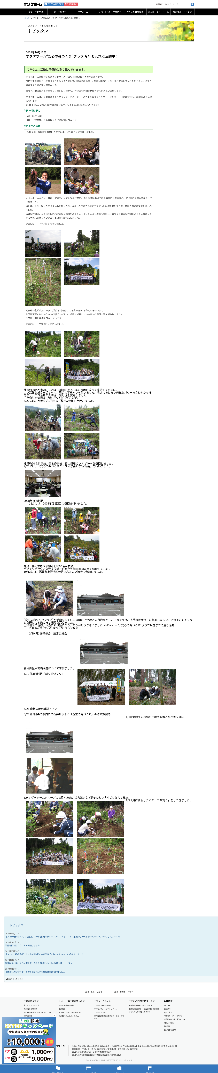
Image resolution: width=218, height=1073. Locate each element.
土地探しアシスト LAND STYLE (70, 1012)
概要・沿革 (168, 1012)
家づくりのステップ (31, 1005)
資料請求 (71, 4)
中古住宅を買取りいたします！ (140, 1005)
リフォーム (83, 11)
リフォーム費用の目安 (102, 1005)
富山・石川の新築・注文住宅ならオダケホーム (33, 4)
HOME (26, 18)
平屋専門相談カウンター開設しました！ (23, 945)
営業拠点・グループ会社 (173, 1015)
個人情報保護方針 (170, 1029)
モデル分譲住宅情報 (66, 1005)
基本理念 (167, 1009)
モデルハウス (124, 1068)
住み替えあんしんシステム (69, 1015)
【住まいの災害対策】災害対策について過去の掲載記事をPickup (35, 971)
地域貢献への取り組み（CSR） (175, 1019)
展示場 (155, 1068)
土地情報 (62, 1009)
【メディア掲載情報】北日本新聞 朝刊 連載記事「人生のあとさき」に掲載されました (44, 954)
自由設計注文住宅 (30, 1009)
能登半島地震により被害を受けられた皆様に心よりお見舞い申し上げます (39, 963)
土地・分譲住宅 (59, 11)
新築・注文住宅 (35, 11)
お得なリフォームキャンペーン (105, 1009)
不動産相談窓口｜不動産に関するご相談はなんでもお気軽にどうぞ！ (144, 1010)
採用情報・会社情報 (182, 11)
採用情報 (159, 4)
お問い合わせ (170, 4)
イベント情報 (93, 1068)
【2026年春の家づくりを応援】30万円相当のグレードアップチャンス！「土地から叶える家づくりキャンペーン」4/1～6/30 (62, 936)
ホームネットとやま (93, 992)
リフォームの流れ (100, 1012)
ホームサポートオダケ (123, 992)
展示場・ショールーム (158, 11)
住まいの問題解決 (135, 11)
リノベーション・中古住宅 (109, 11)
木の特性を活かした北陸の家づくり (37, 1012)
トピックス (16, 925)
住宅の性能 (28, 1015)
